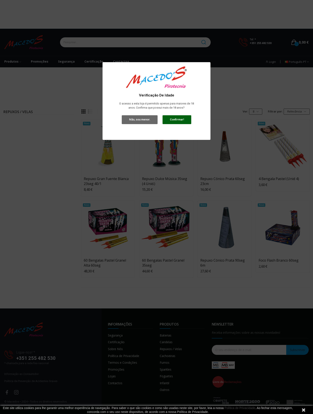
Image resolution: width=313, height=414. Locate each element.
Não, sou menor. (139, 119)
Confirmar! (177, 119)
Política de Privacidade (239, 408)
